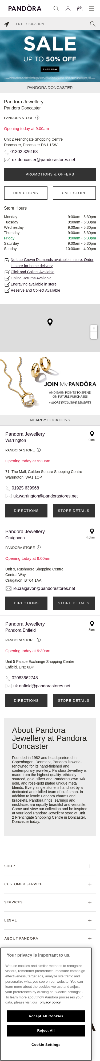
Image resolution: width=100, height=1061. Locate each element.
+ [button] (94, 328)
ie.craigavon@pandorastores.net (44, 588)
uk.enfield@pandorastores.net (41, 686)
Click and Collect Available (32, 272)
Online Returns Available (31, 278)
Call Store (74, 193)
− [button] (94, 335)
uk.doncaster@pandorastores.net (43, 159)
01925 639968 (25, 488)
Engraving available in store (34, 284)
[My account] (68, 8)
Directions (25, 193)
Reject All (46, 1031)
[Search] (56, 8)
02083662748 (25, 678)
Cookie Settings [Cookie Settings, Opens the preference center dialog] (46, 1045)
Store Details (73, 511)
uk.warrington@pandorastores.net (45, 496)
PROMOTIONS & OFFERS (50, 174)
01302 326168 (24, 151)
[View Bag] (80, 8)
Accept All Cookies (46, 1016)
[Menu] (91, 8)
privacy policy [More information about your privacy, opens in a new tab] (50, 1002)
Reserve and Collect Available (35, 290)
